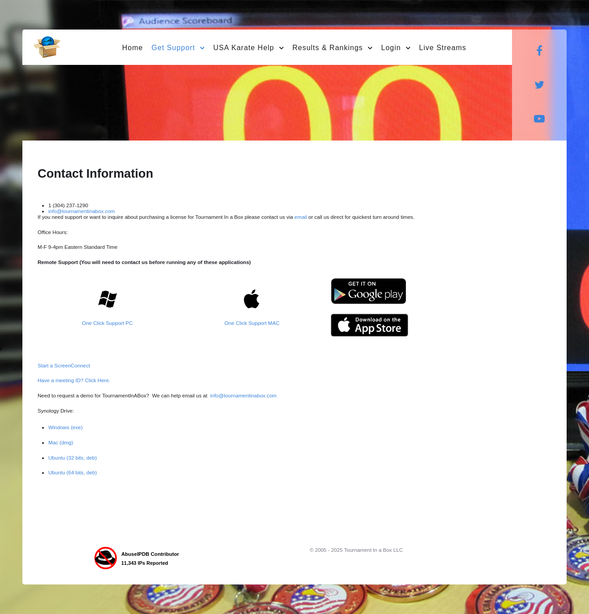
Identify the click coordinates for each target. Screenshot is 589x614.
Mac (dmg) (60, 442)
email (301, 217)
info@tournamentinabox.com (81, 211)
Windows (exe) (65, 427)
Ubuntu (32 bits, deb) (72, 457)
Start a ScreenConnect (64, 365)
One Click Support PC (107, 323)
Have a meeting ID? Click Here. (74, 380)
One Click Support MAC (252, 323)
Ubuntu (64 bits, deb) (72, 472)
